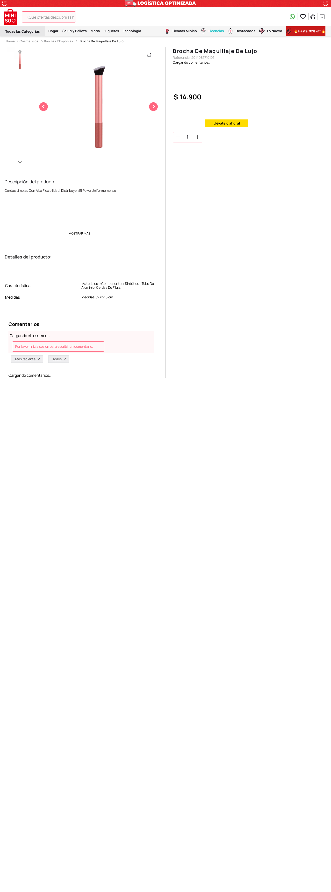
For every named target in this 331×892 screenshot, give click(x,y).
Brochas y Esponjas (58, 41)
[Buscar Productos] (83, 16)
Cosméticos (29, 41)
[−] (177, 136)
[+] (197, 136)
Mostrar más (79, 233)
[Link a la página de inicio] (11, 41)
